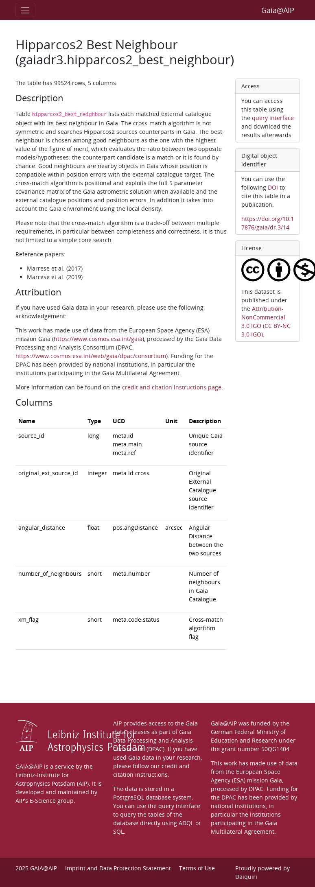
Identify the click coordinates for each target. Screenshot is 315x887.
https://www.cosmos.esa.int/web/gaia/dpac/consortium (90, 356)
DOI (273, 187)
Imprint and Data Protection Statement (118, 868)
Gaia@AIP (277, 10)
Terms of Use (197, 868)
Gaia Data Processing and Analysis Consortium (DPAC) (153, 740)
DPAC (256, 789)
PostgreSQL (128, 797)
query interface (273, 118)
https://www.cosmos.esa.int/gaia (98, 339)
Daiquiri (246, 876)
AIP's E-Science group (44, 800)
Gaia (276, 780)
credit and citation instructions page (171, 387)
